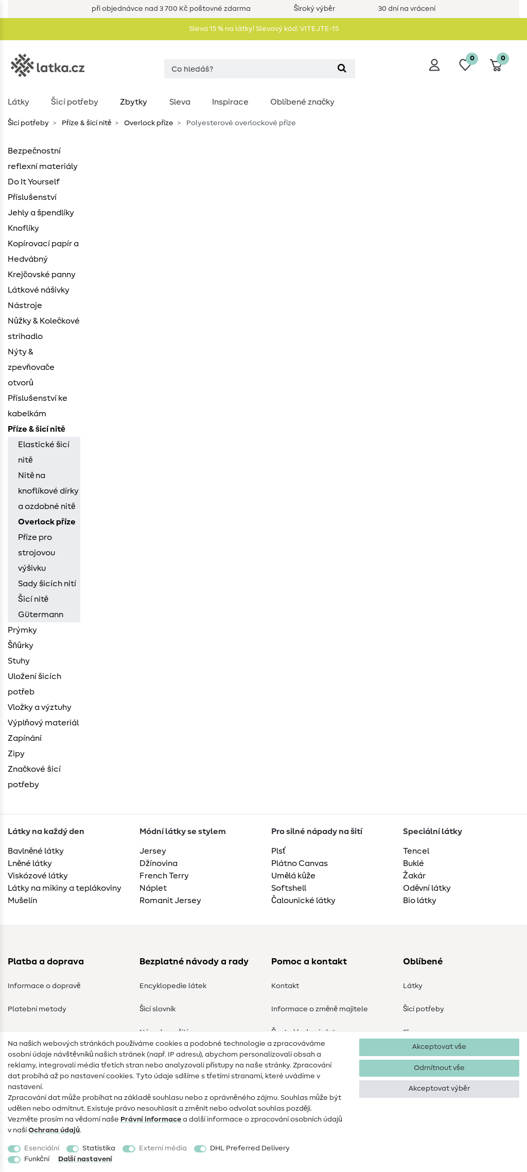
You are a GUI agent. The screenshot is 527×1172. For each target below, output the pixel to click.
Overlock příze (147, 123)
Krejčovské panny (42, 274)
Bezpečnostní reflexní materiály (43, 159)
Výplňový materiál (43, 723)
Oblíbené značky (302, 102)
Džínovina (158, 863)
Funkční (36, 1159)
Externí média (163, 1148)
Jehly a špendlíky (41, 213)
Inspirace (230, 102)
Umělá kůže (293, 876)
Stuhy (19, 661)
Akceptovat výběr (439, 1088)
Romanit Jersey (170, 900)
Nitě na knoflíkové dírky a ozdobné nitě (48, 491)
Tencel (416, 851)
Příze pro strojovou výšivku (36, 552)
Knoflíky (23, 228)
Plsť (278, 851)
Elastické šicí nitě (43, 452)
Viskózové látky (38, 876)
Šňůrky (20, 645)
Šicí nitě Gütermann (40, 607)
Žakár (414, 876)
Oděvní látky (427, 888)
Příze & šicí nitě (85, 123)
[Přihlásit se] (434, 64)
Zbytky (133, 102)
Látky (18, 102)
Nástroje (25, 305)
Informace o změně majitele (319, 1009)
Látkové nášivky (38, 290)
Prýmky (22, 630)
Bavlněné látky (36, 851)
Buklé (413, 863)
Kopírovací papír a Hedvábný (43, 251)
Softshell (288, 888)
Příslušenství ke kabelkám (37, 406)
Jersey (152, 851)
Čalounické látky (303, 900)
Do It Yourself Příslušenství (34, 189)
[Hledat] (342, 68)
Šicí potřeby (74, 102)
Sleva (179, 102)
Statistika (98, 1148)
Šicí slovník (157, 1009)
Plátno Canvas (299, 863)
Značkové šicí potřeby (34, 777)
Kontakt (285, 986)
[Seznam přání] (465, 64)
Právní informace (150, 1119)
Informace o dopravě (44, 986)
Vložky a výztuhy (40, 707)
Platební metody (37, 1009)
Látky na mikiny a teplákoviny (64, 888)
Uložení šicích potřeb (34, 684)
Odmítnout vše (439, 1068)
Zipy (16, 754)
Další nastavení (85, 1159)
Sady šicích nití (47, 584)
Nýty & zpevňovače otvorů (31, 367)
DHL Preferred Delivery (250, 1148)
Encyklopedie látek (172, 986)
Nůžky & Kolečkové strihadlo (44, 329)
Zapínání (25, 738)
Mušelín (22, 900)
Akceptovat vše (439, 1046)
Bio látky (419, 900)
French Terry (164, 876)
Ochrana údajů (54, 1130)
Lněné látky (30, 863)
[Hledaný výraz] (246, 68)
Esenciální (41, 1148)
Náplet (153, 888)
